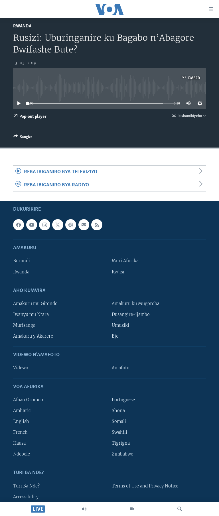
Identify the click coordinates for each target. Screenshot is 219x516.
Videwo (20, 367)
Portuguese (123, 399)
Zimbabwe (122, 454)
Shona (118, 410)
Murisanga (24, 325)
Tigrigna (121, 443)
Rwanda (22, 26)
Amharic (22, 410)
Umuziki (120, 325)
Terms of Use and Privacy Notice (145, 485)
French (20, 432)
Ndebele (21, 454)
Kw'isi (118, 271)
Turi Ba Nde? (26, 485)
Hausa (19, 443)
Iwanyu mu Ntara (31, 314)
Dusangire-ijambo (131, 314)
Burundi (21, 260)
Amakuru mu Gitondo (35, 303)
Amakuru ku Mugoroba (135, 303)
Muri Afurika (125, 260)
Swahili (119, 432)
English (21, 421)
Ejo (115, 336)
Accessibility (25, 496)
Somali (119, 421)
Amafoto (120, 367)
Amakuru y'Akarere (33, 336)
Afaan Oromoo (28, 399)
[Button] (23, 137)
